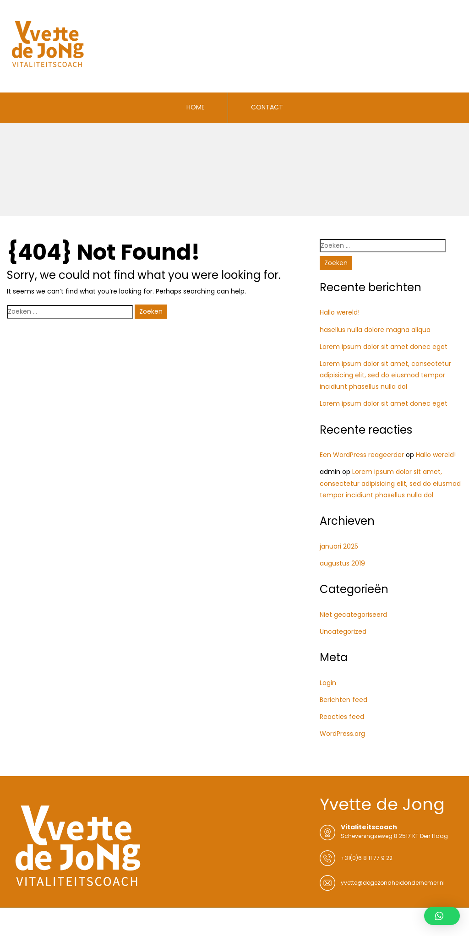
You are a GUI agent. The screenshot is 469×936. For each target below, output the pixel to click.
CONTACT (267, 107)
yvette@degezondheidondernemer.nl (393, 883)
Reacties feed (342, 716)
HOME (195, 107)
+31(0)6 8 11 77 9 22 (367, 858)
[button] (442, 916)
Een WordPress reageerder (362, 454)
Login (328, 682)
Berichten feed (343, 699)
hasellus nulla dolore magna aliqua (375, 329)
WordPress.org (342, 733)
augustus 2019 (342, 563)
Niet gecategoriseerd (353, 614)
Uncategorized (343, 631)
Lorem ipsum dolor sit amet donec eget (383, 346)
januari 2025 (339, 546)
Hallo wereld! (340, 312)
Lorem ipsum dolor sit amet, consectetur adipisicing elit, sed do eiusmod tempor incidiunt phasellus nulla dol (385, 375)
